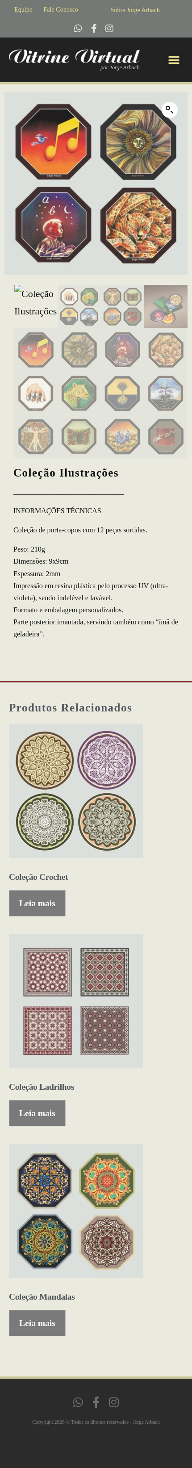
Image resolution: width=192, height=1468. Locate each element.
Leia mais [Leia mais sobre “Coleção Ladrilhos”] (37, 1113)
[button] (174, 60)
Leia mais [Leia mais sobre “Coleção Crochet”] (37, 903)
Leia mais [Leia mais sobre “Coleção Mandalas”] (37, 1323)
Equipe (23, 9)
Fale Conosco (60, 9)
